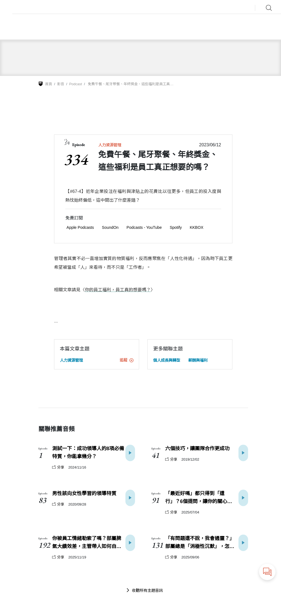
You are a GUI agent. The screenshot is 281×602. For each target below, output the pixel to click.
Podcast (75, 84)
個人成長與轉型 (166, 360)
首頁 (48, 84)
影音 (60, 84)
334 (76, 159)
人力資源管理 (109, 145)
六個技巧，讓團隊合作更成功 (197, 448)
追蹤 (126, 360)
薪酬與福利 (197, 360)
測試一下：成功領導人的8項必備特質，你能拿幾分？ (88, 452)
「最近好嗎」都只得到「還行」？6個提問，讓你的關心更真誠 (201, 498)
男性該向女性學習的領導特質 (84, 493)
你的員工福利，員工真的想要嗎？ (118, 289)
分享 (58, 467)
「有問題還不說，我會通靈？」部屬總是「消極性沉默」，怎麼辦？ (199, 543)
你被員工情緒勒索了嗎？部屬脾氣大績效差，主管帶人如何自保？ (86, 543)
